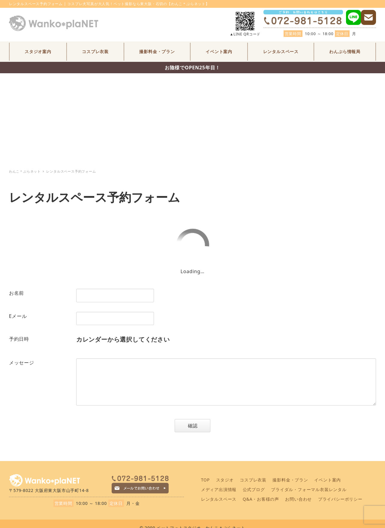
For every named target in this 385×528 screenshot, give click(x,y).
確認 (198, 425)
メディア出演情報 (218, 489)
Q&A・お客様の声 (261, 499)
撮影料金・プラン (290, 480)
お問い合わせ (298, 499)
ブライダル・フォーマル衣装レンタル (309, 489)
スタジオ (225, 480)
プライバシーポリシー (340, 499)
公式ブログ (254, 489)
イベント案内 (327, 480)
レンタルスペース (218, 499)
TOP (205, 480)
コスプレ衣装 (253, 480)
